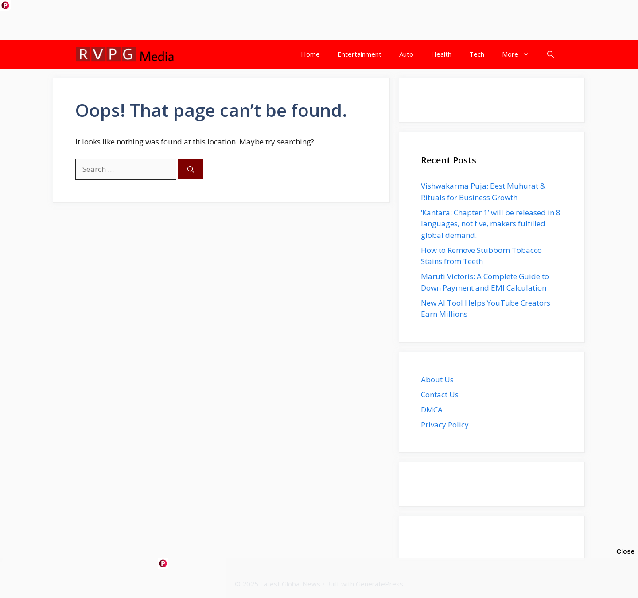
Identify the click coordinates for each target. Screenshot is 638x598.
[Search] (190, 169)
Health (441, 54)
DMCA (432, 409)
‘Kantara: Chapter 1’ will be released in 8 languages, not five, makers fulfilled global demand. (490, 223)
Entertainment (359, 54)
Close (625, 551)
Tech (476, 54)
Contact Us (440, 394)
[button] (550, 54)
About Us (437, 379)
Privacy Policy (445, 424)
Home (310, 54)
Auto (406, 54)
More (520, 54)
